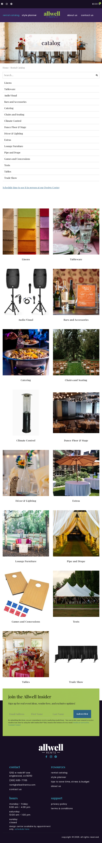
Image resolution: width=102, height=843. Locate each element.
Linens (8, 82)
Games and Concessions (17, 158)
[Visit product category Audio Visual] (26, 295)
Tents (7, 165)
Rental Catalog (11, 15)
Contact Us (87, 15)
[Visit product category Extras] (76, 476)
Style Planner (29, 15)
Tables (7, 171)
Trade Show (10, 177)
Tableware (9, 89)
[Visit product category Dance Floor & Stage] (76, 416)
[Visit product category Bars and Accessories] (76, 295)
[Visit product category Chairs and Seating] (76, 355)
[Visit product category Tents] (76, 597)
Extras (7, 139)
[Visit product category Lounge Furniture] (26, 536)
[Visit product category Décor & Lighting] (26, 476)
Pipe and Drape (12, 152)
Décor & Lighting (13, 133)
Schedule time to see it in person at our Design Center (31, 187)
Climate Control (12, 120)
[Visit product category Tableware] (76, 235)
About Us (72, 15)
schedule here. (22, 829)
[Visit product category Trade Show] (76, 657)
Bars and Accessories (15, 101)
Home (6, 67)
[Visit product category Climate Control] (26, 416)
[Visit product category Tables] (26, 657)
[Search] (97, 75)
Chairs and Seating (14, 114)
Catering (9, 108)
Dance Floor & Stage (15, 127)
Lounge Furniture (13, 146)
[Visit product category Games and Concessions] (26, 597)
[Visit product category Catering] (26, 355)
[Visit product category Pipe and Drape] (76, 536)
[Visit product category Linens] (26, 235)
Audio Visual (10, 95)
